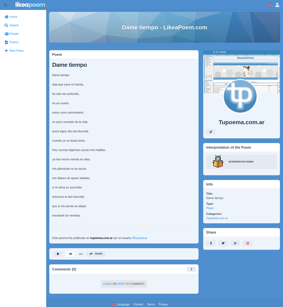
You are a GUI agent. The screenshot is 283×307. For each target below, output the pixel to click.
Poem (210, 208)
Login (107, 283)
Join (121, 283)
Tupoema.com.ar (217, 218)
